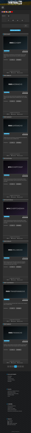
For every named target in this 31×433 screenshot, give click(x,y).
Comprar (9, 377)
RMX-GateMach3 (7, 117)
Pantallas (9, 381)
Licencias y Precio (11, 380)
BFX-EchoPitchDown (8, 199)
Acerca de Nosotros (12, 405)
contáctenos (10, 407)
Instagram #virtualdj (12, 423)
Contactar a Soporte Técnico (13, 391)
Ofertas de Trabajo (11, 408)
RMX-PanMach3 (7, 324)
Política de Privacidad (12, 409)
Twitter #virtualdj (12, 424)
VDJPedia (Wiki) (11, 394)
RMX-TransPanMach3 (9, 282)
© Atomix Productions (15, 431)
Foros (9, 396)
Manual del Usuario (12, 392)
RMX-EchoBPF (7, 34)
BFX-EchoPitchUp (8, 158)
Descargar (10, 376)
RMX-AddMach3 (7, 75)
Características (11, 378)
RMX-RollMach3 (7, 241)
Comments (14, 72)
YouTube (10, 422)
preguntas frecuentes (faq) (13, 393)
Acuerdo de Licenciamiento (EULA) (15, 411)
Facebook (10, 420)
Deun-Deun (26, 50)
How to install (20, 72)
